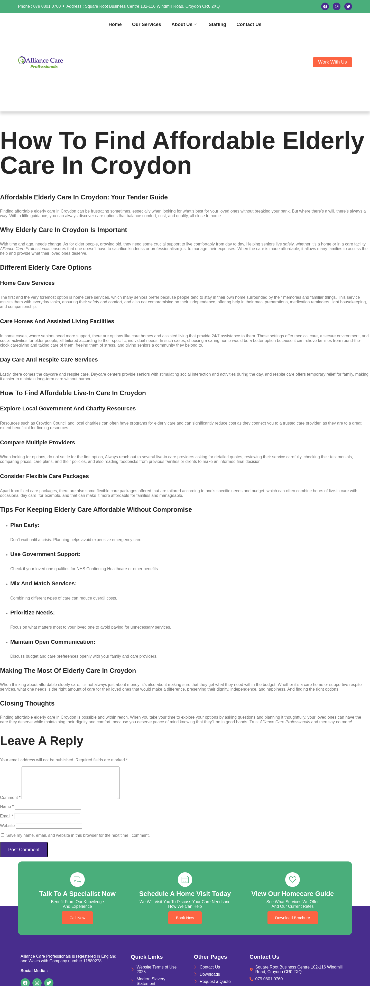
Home (115, 24)
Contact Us (248, 24)
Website (7, 832)
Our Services (146, 24)
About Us (184, 24)
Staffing (217, 24)
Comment (10, 804)
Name (7, 813)
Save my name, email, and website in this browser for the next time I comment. (78, 841)
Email (6, 822)
